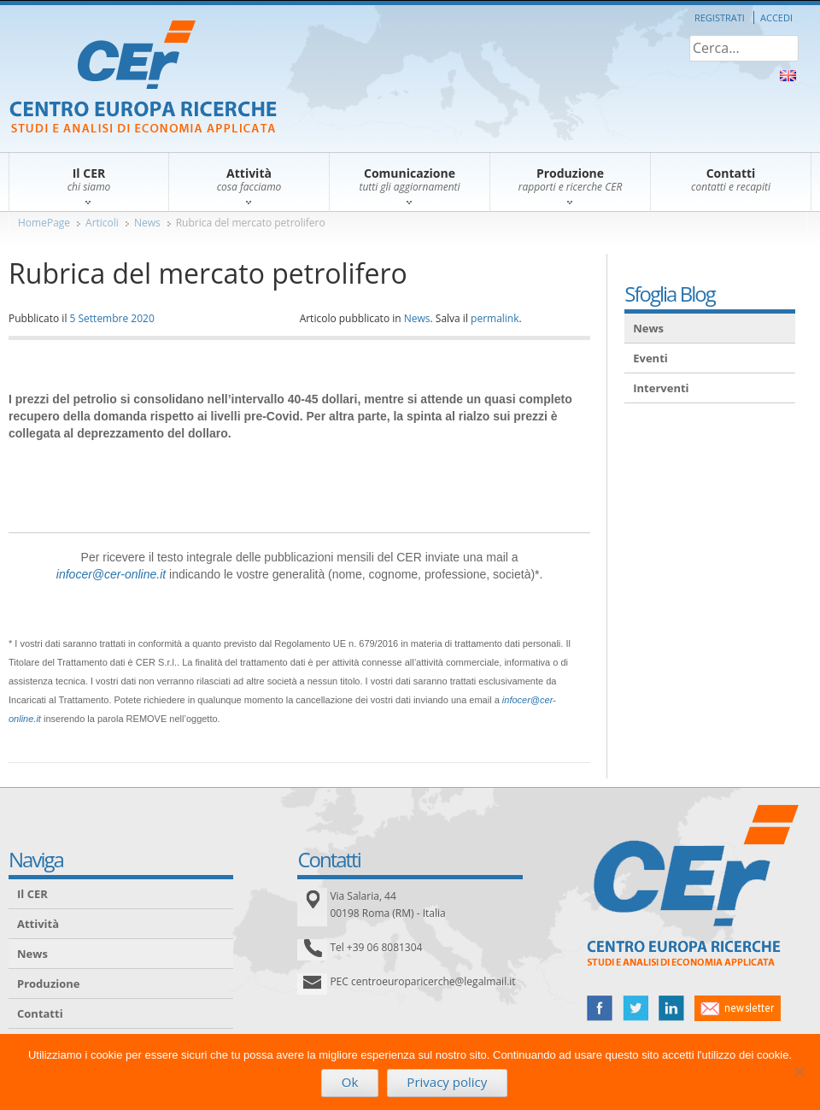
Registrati (719, 17)
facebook (599, 1008)
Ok (350, 1081)
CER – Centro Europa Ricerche (143, 78)
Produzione (48, 983)
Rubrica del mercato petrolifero (250, 222)
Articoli (102, 222)
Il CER (32, 894)
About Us (788, 75)
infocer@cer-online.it (111, 574)
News (147, 222)
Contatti (40, 1013)
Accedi (776, 17)
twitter (635, 1008)
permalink (494, 318)
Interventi (660, 388)
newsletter (737, 1008)
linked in (671, 1008)
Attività (38, 923)
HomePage (44, 222)
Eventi (650, 358)
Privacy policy (447, 1081)
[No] (798, 1071)
